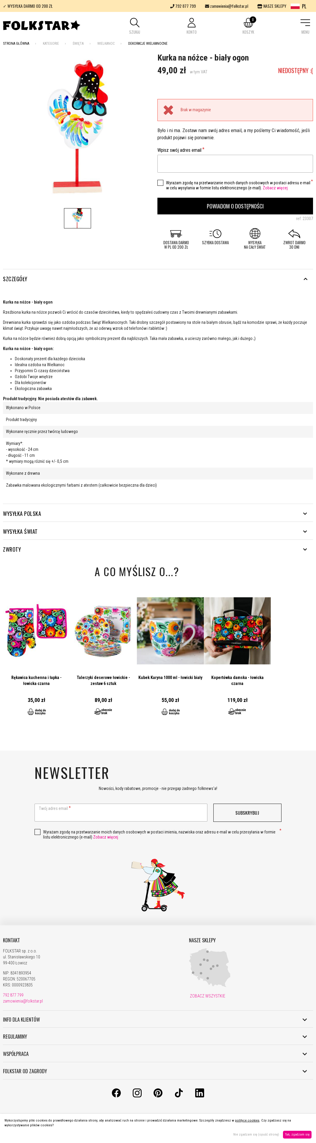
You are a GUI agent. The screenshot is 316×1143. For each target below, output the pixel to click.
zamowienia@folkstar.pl (226, 6)
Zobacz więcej (275, 187)
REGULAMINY (155, 1037)
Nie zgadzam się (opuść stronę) (256, 1134)
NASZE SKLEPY (271, 6)
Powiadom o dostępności (235, 206)
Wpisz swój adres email (179, 150)
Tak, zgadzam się (297, 1134)
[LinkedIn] (199, 1095)
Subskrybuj (247, 812)
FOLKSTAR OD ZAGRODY (155, 1071)
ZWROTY (155, 549)
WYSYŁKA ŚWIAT (155, 531)
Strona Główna (16, 43)
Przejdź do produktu (36, 656)
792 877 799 (183, 6)
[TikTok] (178, 1095)
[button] (135, 26)
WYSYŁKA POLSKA (155, 513)
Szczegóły (155, 279)
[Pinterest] (158, 1095)
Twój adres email (53, 808)
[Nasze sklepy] (210, 985)
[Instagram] (137, 1095)
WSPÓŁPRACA (155, 1054)
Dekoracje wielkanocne (148, 43)
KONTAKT (11, 940)
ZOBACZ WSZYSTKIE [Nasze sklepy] (207, 996)
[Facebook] (116, 1095)
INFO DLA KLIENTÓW (155, 1020)
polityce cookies (247, 1120)
